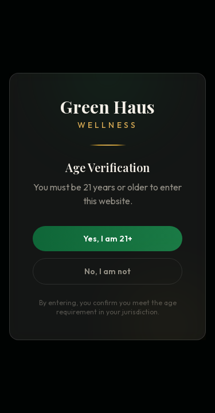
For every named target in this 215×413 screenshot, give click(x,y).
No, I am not (107, 271)
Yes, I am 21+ (107, 238)
